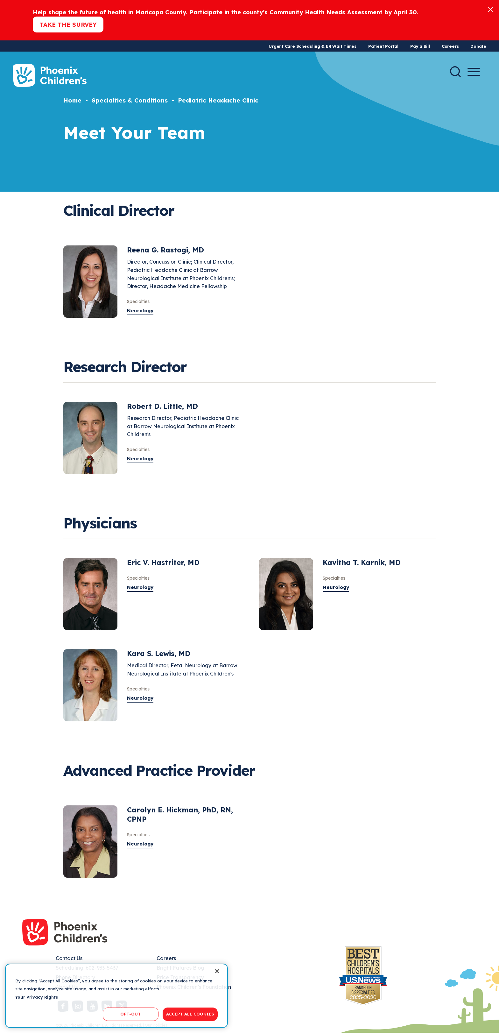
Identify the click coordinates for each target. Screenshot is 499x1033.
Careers (450, 46)
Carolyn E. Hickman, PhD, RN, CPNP (180, 814)
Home (72, 100)
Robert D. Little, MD (162, 406)
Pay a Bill (420, 46)
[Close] (490, 9)
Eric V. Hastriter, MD (163, 562)
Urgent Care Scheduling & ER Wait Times (312, 46)
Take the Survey (68, 24)
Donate (478, 46)
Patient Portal (383, 46)
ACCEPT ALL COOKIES (190, 1013)
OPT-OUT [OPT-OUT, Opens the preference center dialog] (130, 1013)
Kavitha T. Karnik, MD (362, 562)
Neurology (140, 311)
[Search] (455, 71)
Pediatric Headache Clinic (218, 100)
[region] (116, 996)
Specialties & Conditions (130, 100)
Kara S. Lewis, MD (158, 653)
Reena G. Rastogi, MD (165, 249)
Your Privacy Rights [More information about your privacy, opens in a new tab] (36, 997)
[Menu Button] (473, 72)
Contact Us (69, 958)
